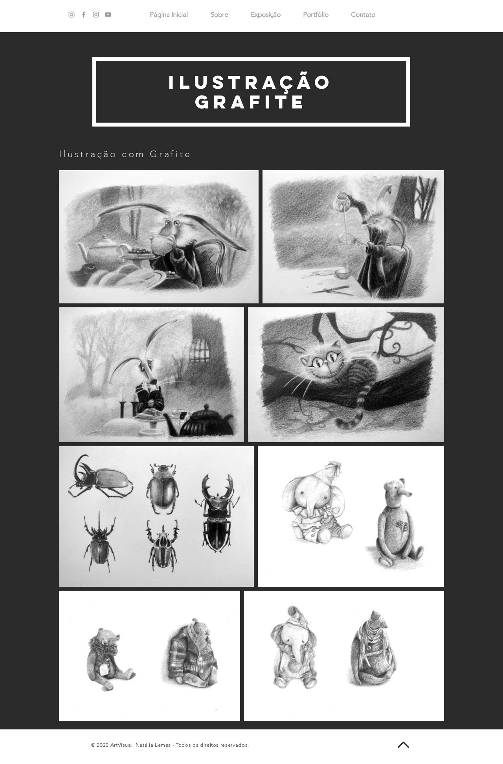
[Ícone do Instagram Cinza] (96, 14)
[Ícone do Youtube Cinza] (108, 14)
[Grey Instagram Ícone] (71, 14)
